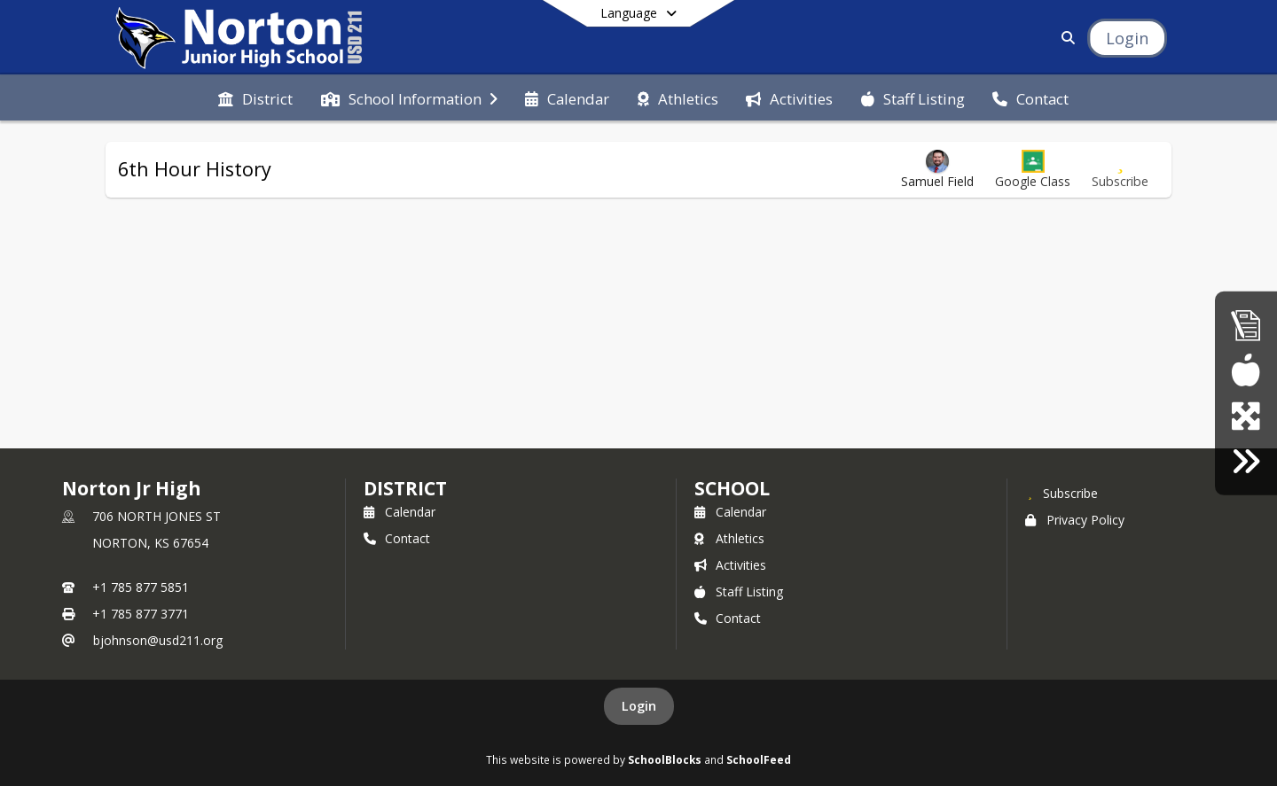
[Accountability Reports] (1246, 324)
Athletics (729, 538)
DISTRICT (405, 488)
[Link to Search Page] (1064, 37)
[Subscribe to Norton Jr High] (1061, 492)
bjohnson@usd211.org (158, 640)
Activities (730, 564)
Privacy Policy (1074, 519)
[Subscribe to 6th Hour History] (1120, 169)
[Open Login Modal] (1127, 38)
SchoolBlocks (664, 759)
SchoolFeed (758, 759)
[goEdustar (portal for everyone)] (1245, 416)
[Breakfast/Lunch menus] (1245, 370)
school (732, 488)
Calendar (399, 511)
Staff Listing (738, 591)
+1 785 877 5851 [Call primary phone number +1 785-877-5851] (140, 587)
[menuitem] (255, 97)
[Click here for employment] (1245, 461)
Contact (397, 538)
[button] (1032, 169)
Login (639, 705)
